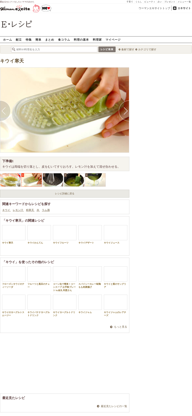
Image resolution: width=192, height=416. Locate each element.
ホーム (7, 39)
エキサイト (184, 8)
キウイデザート (90, 234)
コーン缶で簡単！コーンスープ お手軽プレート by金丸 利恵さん (64, 278)
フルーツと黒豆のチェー (39, 277)
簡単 (38, 39)
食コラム (64, 39)
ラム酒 (46, 210)
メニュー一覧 (184, 2)
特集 (29, 39)
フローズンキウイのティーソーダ (13, 277)
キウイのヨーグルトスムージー (13, 305)
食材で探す (127, 49)
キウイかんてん (39, 234)
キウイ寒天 (12, 61)
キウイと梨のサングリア (115, 277)
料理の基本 (81, 39)
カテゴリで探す (147, 49)
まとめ (49, 39)
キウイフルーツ (64, 234)
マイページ (113, 39)
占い (160, 2)
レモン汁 (18, 210)
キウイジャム (90, 304)
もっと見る (120, 326)
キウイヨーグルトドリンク (64, 305)
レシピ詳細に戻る (64, 193)
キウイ (6, 210)
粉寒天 (30, 210)
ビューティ (149, 2)
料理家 (97, 39)
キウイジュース (115, 234)
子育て (130, 2)
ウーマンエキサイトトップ (154, 8)
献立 (19, 39)
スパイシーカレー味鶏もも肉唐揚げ (90, 277)
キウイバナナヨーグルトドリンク (39, 305)
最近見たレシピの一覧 (114, 406)
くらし (138, 2)
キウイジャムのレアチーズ (115, 305)
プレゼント (169, 2)
